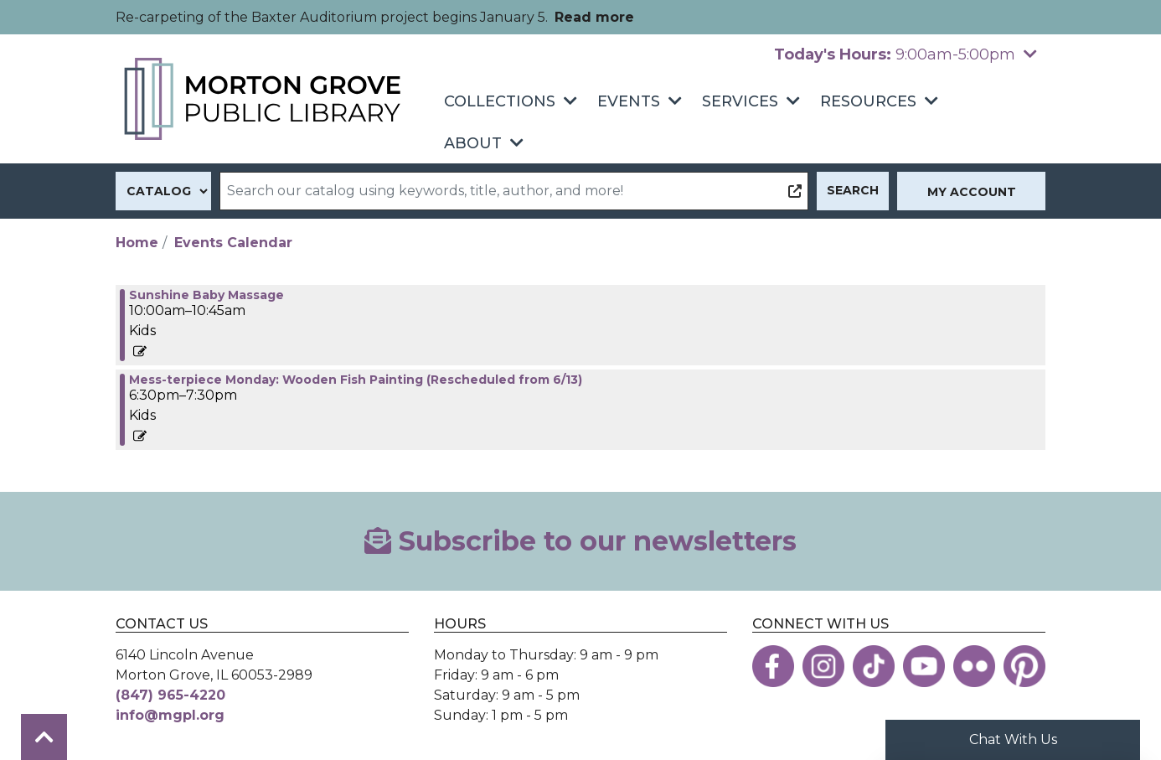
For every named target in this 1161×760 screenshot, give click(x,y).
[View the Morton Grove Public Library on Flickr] (974, 666)
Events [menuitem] (628, 101)
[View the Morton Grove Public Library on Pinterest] (1024, 666)
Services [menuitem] (740, 101)
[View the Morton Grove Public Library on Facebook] (773, 666)
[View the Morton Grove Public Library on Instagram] (823, 666)
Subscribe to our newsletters (580, 541)
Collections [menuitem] (499, 101)
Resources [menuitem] (868, 101)
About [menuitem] (473, 143)
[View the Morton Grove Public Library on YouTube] (924, 666)
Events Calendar (233, 243)
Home (137, 243)
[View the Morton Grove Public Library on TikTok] (874, 666)
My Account (971, 191)
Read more (594, 17)
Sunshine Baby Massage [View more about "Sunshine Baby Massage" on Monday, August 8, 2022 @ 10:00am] (206, 294)
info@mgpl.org (170, 715)
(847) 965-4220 (170, 695)
